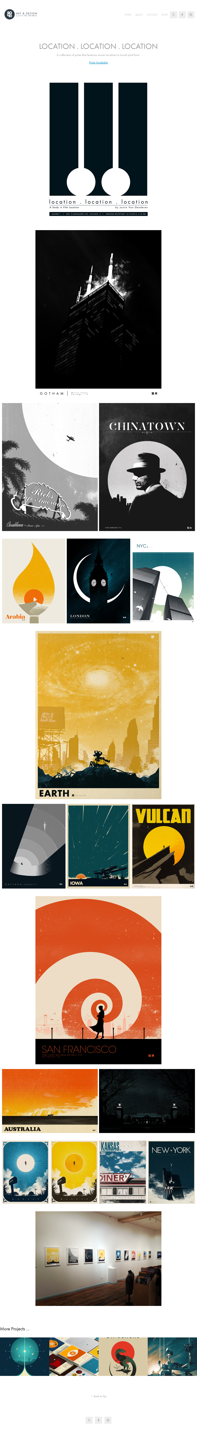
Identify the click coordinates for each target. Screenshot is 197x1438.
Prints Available (98, 62)
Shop (165, 14)
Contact (152, 14)
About (139, 14)
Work (127, 14)
